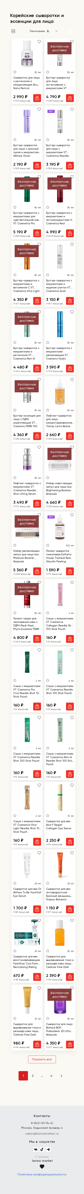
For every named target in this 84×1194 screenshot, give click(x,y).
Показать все (42, 1059)
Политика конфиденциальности (42, 1174)
